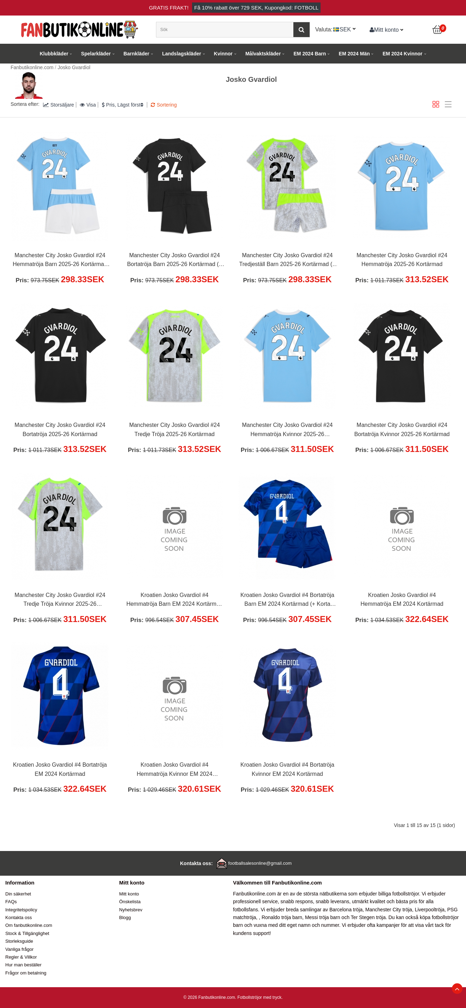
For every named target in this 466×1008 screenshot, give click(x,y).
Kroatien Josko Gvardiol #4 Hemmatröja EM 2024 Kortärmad (401, 599)
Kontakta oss (18, 917)
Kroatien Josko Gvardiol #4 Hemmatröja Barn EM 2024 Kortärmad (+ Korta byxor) (174, 600)
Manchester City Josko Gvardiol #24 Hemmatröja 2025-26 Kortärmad (402, 259)
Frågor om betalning (25, 973)
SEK (345, 29)
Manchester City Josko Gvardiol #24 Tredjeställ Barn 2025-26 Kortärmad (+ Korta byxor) (287, 260)
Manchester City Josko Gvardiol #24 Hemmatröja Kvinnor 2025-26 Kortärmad (287, 430)
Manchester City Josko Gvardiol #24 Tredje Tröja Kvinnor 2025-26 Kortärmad (59, 600)
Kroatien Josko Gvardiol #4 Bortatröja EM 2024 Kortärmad (60, 769)
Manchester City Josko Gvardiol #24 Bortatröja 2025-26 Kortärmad (59, 429)
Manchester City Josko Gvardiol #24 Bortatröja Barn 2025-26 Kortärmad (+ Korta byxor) (174, 260)
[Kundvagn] (437, 29)
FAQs (11, 901)
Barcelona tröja (346, 909)
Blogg (125, 917)
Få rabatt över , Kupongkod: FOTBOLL (256, 8)
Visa (88, 105)
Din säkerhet (18, 894)
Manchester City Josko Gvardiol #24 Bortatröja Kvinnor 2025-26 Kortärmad (401, 429)
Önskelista (130, 901)
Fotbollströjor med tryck (259, 997)
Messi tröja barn (322, 917)
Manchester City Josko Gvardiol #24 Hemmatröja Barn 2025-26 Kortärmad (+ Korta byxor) (60, 260)
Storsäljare (58, 105)
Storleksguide (19, 941)
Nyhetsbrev (131, 909)
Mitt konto (384, 29)
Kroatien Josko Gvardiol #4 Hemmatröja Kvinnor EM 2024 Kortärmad (174, 770)
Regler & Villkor (21, 957)
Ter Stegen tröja (368, 917)
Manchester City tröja (388, 909)
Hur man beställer (23, 964)
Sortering (164, 105)
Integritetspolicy (21, 909)
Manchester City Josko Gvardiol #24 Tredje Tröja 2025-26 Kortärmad (174, 429)
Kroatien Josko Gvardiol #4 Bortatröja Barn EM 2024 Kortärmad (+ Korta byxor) (287, 600)
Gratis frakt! (169, 8)
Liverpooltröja (429, 909)
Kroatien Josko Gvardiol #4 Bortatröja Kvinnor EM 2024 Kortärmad (287, 769)
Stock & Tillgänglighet (27, 933)
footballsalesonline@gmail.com (260, 863)
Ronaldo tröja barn (282, 917)
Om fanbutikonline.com (28, 925)
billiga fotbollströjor (398, 894)
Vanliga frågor (19, 949)
